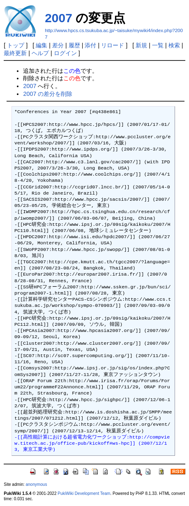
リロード (112, 45)
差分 (58, 45)
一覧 (158, 45)
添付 (90, 45)
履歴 (74, 45)
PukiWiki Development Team (84, 493)
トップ (15, 45)
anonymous (36, 484)
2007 (58, 18)
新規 (141, 45)
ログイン (65, 53)
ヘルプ (40, 53)
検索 (174, 45)
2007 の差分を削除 (47, 94)
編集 (41, 45)
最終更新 (15, 53)
